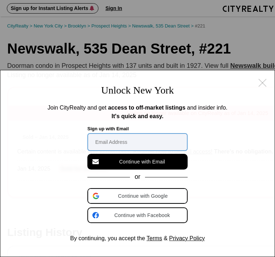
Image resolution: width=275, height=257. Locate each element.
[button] (138, 196)
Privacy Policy (187, 238)
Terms (154, 238)
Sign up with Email (108, 128)
